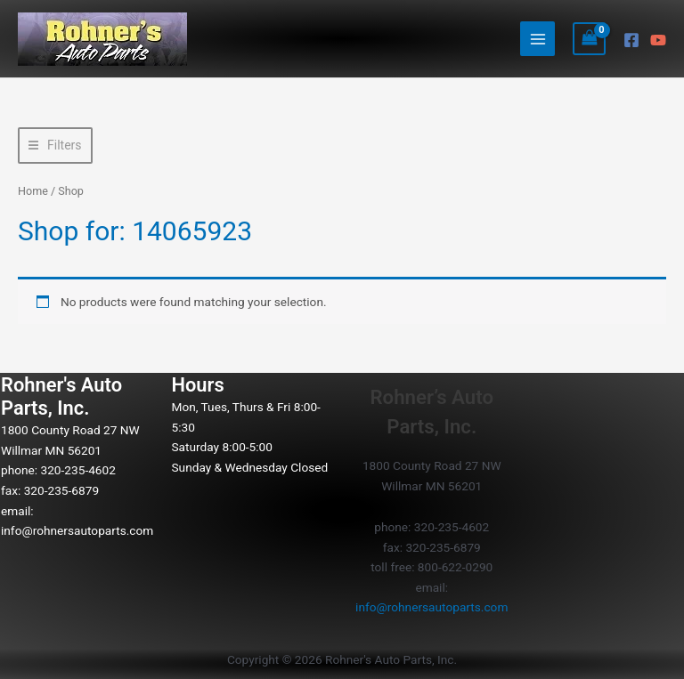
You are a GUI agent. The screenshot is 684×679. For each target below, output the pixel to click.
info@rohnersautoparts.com (77, 530)
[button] (55, 145)
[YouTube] (658, 40)
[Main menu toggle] (537, 38)
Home (33, 191)
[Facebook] (631, 40)
